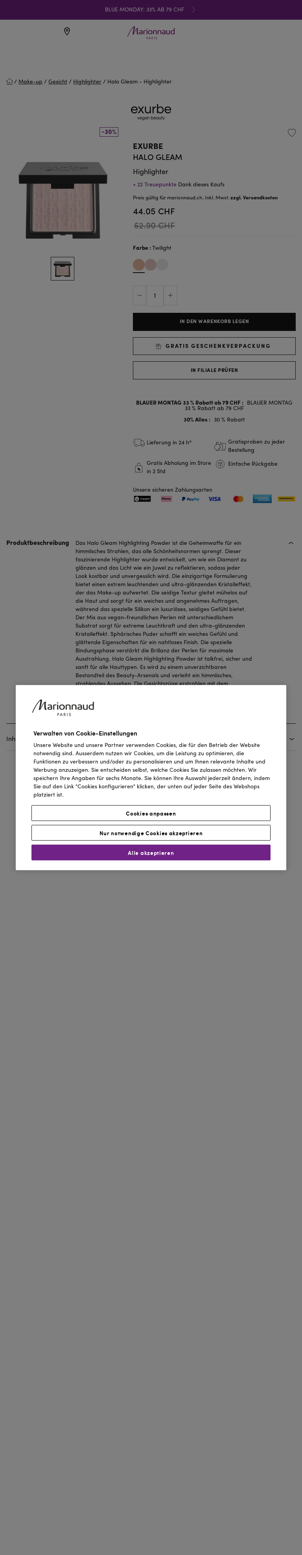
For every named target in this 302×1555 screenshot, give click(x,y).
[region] (151, 777)
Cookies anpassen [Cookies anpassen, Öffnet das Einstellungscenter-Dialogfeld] (151, 813)
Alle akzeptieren (151, 852)
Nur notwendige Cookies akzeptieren (151, 833)
